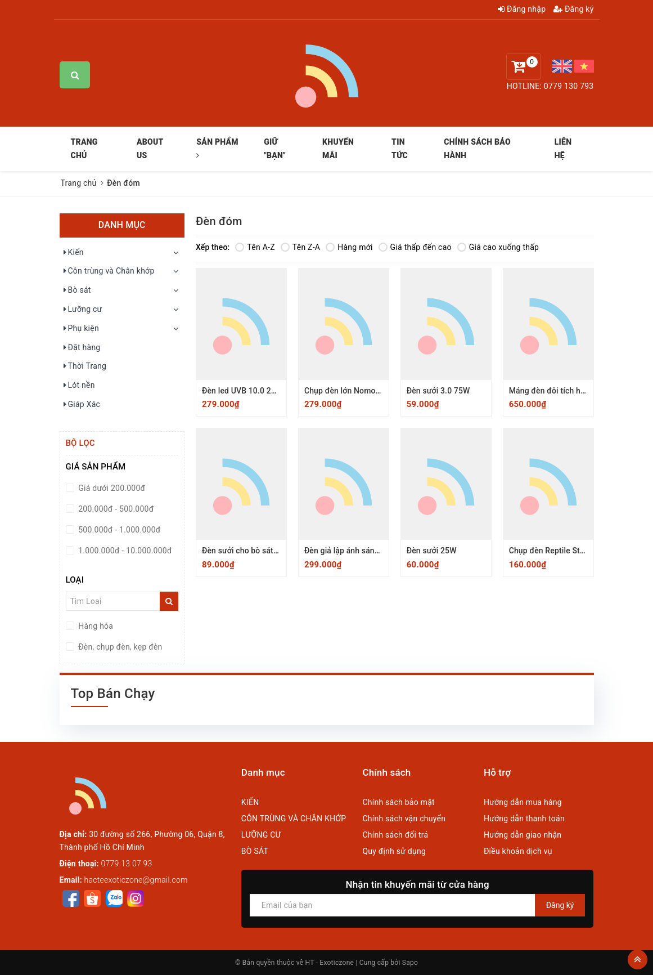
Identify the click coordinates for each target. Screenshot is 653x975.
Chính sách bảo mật (398, 802)
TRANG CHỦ (84, 148)
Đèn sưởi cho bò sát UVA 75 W (256, 550)
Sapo (410, 963)
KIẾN (250, 802)
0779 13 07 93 (126, 863)
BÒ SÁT (254, 851)
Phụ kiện (80, 329)
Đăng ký (573, 9)
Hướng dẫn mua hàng (523, 802)
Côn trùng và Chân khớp (108, 271)
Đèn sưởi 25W (432, 550)
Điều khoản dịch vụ (518, 851)
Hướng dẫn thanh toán (524, 818)
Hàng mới (349, 247)
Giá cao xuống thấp (498, 247)
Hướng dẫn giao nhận (522, 834)
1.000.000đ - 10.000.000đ (124, 550)
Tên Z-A (300, 247)
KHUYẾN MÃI (338, 148)
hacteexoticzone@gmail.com (136, 879)
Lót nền (78, 385)
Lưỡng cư (82, 309)
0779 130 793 (569, 86)
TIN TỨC (399, 148)
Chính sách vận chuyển (403, 818)
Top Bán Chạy (113, 693)
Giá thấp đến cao (415, 247)
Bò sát (76, 290)
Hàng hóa (95, 625)
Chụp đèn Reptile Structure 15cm (568, 550)
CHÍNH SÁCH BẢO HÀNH (477, 148)
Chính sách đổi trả (395, 834)
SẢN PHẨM (217, 148)
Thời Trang (84, 366)
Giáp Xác (81, 405)
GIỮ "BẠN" (275, 148)
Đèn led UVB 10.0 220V (243, 390)
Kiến (73, 253)
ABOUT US (150, 148)
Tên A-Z (254, 247)
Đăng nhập (522, 9)
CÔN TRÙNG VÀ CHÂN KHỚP (293, 818)
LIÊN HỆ (563, 148)
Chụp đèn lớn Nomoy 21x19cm (359, 390)
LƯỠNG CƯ (261, 834)
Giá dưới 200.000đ (111, 488)
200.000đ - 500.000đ (115, 508)
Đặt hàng (81, 348)
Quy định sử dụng (394, 851)
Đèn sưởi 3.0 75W (438, 390)
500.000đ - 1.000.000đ (118, 529)
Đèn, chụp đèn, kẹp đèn (119, 646)
